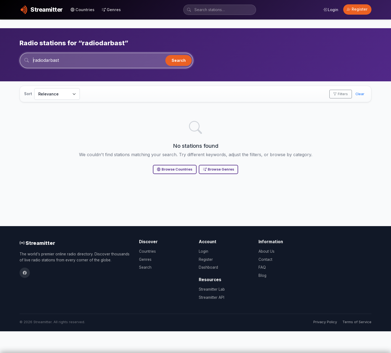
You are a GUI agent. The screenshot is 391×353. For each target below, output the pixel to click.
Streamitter (37, 243)
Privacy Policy (325, 322)
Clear (359, 94)
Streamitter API (211, 297)
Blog (262, 275)
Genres (111, 9)
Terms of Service (356, 322)
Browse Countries (174, 169)
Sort (28, 94)
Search (179, 60)
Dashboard (208, 267)
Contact (265, 259)
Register (357, 9)
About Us (266, 251)
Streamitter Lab (212, 289)
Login (330, 9)
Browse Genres (218, 169)
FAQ (262, 267)
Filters (340, 94)
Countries (82, 9)
